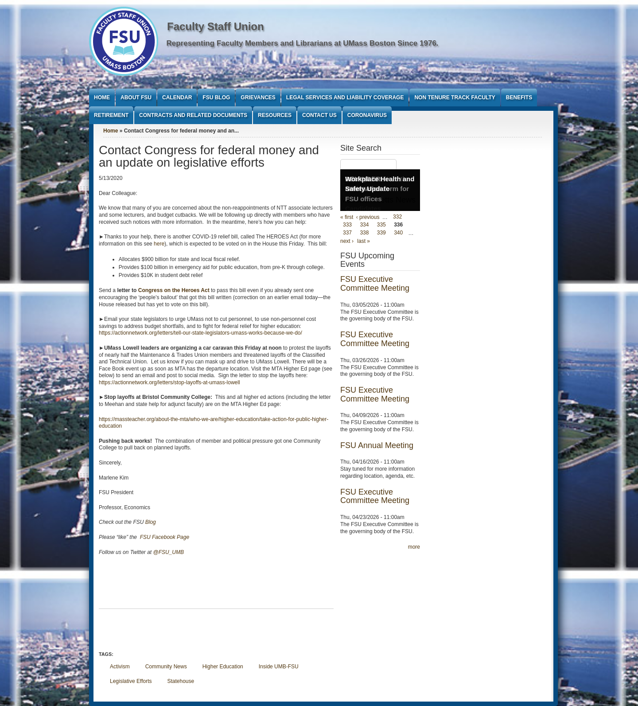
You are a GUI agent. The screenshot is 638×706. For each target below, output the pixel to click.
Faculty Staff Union (215, 26)
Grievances (258, 97)
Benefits (519, 97)
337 (347, 233)
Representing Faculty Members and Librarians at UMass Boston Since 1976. (303, 43)
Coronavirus (367, 115)
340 (398, 233)
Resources (275, 115)
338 (364, 233)
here (159, 244)
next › (347, 241)
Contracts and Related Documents (193, 115)
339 (381, 233)
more (414, 547)
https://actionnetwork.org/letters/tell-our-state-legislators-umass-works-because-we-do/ (200, 333)
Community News (166, 666)
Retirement (111, 115)
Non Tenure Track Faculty (454, 97)
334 (364, 225)
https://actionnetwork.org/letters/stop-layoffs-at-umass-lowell (169, 382)
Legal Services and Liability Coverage (345, 97)
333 (347, 225)
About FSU (136, 97)
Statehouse (181, 681)
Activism (120, 666)
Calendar (177, 97)
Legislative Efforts (131, 681)
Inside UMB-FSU (279, 666)
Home (102, 97)
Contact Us (319, 115)
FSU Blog (216, 97)
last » (363, 241)
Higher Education (222, 666)
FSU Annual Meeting (376, 445)
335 (381, 225)
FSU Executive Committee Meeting (374, 284)
